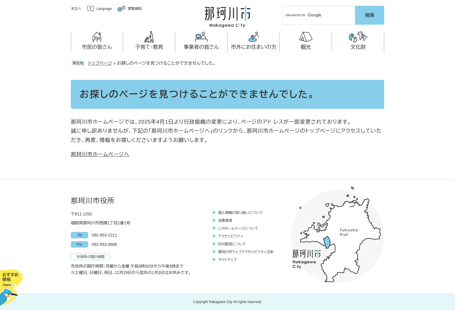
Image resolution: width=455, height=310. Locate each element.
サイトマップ (227, 259)
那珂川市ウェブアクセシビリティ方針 (246, 251)
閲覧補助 (135, 9)
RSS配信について (232, 243)
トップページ (100, 62)
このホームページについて (238, 228)
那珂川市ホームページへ (100, 154)
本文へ (76, 9)
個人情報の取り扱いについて (240, 212)
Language (104, 9)
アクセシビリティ (230, 236)
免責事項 (225, 220)
